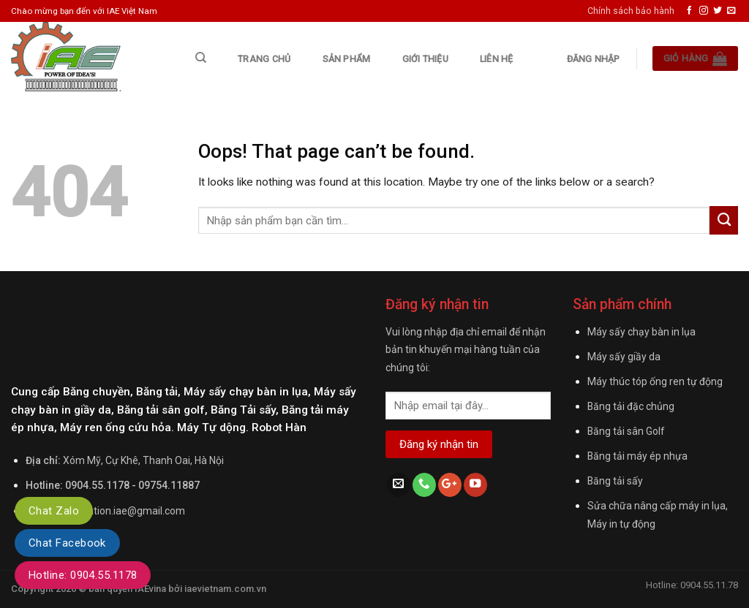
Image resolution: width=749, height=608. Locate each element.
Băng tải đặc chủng (630, 406)
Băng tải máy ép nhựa (637, 456)
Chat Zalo (54, 510)
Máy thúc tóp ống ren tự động (655, 381)
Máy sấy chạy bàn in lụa (641, 332)
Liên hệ (496, 58)
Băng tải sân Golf (625, 431)
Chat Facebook (67, 543)
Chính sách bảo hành (630, 10)
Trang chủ (264, 58)
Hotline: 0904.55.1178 (83, 575)
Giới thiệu (425, 58)
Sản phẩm (347, 58)
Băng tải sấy (615, 481)
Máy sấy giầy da (623, 356)
